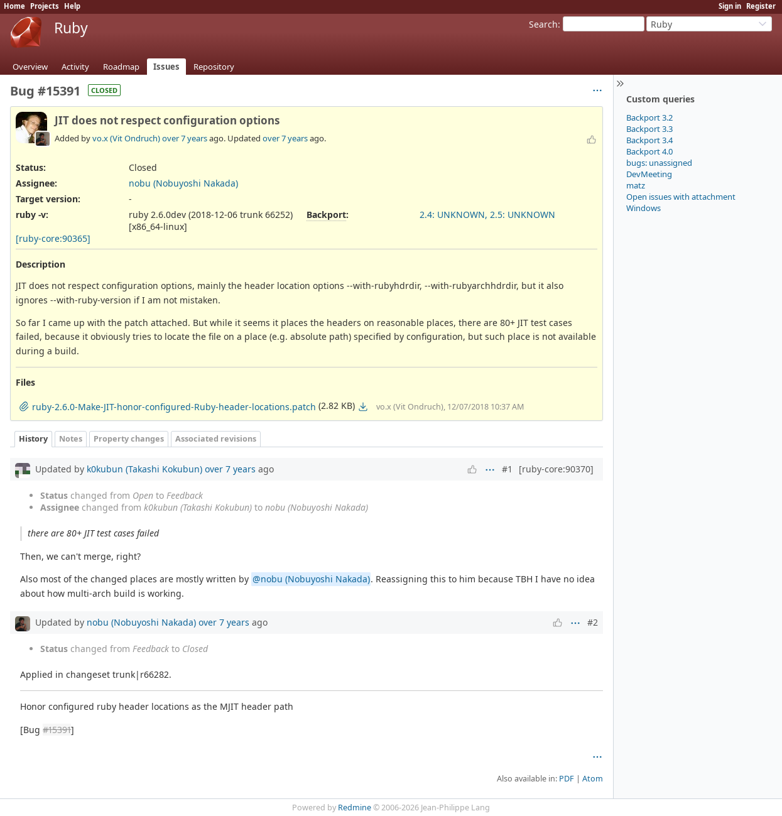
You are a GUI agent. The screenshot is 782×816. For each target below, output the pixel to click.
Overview (30, 66)
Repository (213, 66)
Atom (592, 778)
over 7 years (184, 138)
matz (635, 185)
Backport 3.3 (649, 128)
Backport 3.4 (649, 140)
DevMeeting (649, 174)
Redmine (354, 807)
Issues (166, 66)
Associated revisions (215, 438)
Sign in (730, 6)
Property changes (129, 438)
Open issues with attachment (681, 196)
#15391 (57, 730)
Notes (70, 438)
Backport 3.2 (649, 117)
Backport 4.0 (649, 151)
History (33, 438)
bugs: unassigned (659, 162)
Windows (643, 208)
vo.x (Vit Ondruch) (126, 138)
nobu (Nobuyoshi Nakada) (183, 183)
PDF (566, 778)
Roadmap (121, 66)
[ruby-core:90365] (53, 238)
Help (72, 6)
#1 (507, 469)
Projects (44, 6)
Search (543, 24)
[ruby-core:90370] (556, 469)
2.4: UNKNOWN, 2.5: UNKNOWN (487, 214)
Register (761, 6)
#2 (592, 622)
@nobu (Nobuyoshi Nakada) (311, 579)
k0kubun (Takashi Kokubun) (144, 469)
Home (14, 6)
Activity (75, 66)
